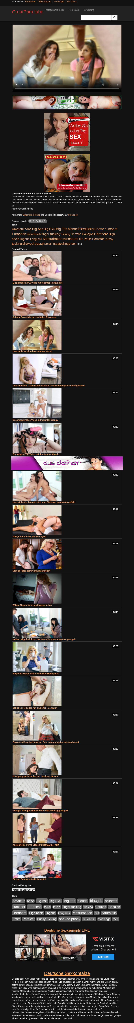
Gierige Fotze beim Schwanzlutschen (31, 571)
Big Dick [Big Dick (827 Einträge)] (49, 229)
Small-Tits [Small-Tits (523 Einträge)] (50, 243)
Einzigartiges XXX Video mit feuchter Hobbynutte (37, 283)
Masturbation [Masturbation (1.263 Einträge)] (52, 239)
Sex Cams (72, 1)
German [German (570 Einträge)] (76, 234)
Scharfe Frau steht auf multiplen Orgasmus (34, 317)
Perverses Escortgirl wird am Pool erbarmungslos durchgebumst (46, 742)
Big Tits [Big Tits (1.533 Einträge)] (61, 229)
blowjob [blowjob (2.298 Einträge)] (84, 229)
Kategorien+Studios (55, 10)
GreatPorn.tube (27, 11)
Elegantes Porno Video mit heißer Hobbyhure (36, 673)
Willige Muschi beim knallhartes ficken (32, 605)
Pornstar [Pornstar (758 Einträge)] (98, 239)
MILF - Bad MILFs (37, 221)
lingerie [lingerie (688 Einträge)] (25, 239)
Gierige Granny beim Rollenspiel (29, 879)
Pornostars (74, 10)
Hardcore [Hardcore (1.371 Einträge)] (101, 234)
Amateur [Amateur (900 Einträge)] (18, 229)
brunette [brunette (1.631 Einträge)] (97, 229)
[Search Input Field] (96, 17)
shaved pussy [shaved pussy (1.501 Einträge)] (33, 243)
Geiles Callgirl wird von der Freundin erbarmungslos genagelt (44, 639)
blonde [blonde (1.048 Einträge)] (73, 229)
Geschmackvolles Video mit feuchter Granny (35, 420)
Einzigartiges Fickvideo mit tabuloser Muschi (35, 776)
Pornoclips (59, 1)
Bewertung (89, 10)
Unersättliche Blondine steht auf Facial (32, 351)
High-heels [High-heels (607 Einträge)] (36, 913)
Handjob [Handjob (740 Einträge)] (87, 234)
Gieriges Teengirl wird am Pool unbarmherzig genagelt (40, 810)
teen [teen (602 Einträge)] (73, 243)
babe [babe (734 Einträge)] (28, 229)
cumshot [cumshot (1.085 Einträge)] (111, 229)
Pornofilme (30, 1)
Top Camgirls (44, 1)
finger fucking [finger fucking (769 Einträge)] (51, 234)
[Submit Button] (114, 17)
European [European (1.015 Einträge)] (19, 234)
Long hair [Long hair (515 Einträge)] (36, 239)
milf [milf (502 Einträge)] (65, 239)
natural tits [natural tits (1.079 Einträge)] (75, 239)
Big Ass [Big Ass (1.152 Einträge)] (37, 229)
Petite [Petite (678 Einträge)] (88, 239)
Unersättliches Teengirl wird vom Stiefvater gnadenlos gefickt (44, 502)
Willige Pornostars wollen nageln (29, 536)
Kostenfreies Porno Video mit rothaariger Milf (36, 845)
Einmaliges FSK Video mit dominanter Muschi (36, 454)
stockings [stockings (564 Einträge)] (64, 243)
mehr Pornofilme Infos (22, 209)
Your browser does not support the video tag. (67, 58)
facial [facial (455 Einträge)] (30, 234)
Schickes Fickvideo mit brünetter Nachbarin (35, 708)
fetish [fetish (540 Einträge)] (37, 234)
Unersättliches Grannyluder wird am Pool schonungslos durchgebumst (49, 385)
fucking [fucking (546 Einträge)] (65, 234)
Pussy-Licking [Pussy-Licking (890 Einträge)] (47, 919)
